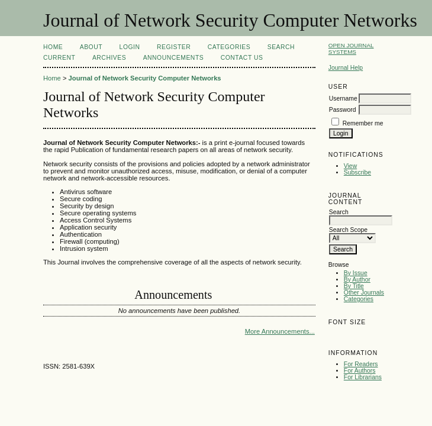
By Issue (355, 273)
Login (130, 47)
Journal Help (345, 67)
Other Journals (364, 292)
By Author (357, 279)
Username (343, 98)
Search (281, 47)
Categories (358, 299)
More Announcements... (280, 331)
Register (174, 47)
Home (53, 47)
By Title (354, 286)
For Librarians (363, 377)
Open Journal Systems (351, 48)
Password (342, 109)
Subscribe (357, 172)
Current (59, 57)
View (350, 166)
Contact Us (242, 57)
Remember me (363, 123)
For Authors (360, 370)
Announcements (173, 57)
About (91, 47)
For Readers (361, 364)
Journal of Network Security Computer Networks (145, 78)
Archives (109, 57)
